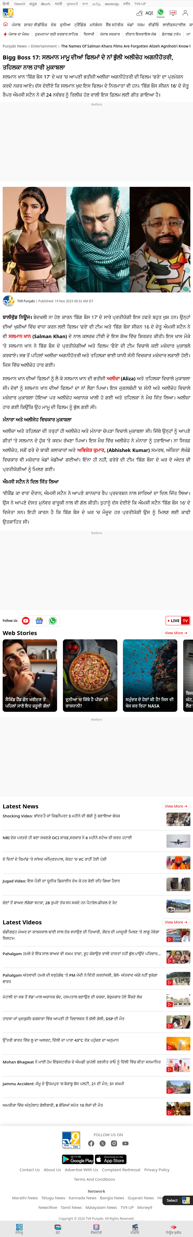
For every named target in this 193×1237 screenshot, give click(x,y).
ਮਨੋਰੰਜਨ (96, 24)
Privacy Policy (157, 1169)
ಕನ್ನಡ (33, 3)
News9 (19, 3)
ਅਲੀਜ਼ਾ (113, 378)
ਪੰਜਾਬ (16, 24)
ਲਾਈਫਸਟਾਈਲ (174, 24)
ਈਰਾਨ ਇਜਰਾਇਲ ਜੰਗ (141, 34)
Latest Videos (22, 922)
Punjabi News (15, 46)
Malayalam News (101, 1207)
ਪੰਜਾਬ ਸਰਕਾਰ (110, 34)
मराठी (58, 3)
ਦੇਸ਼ (53, 24)
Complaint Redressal (121, 1169)
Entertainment (44, 46)
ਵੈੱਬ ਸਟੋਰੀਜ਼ (114, 24)
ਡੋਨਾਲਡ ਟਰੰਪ (171, 34)
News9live (47, 1207)
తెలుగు (46, 3)
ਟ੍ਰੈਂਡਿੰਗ (80, 24)
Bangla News (112, 1197)
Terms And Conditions (94, 1179)
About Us (52, 1169)
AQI (149, 13)
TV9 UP (127, 1207)
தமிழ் (96, 3)
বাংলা (85, 3)
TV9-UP (140, 3)
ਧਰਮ (141, 24)
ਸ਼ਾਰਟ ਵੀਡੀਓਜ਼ (35, 24)
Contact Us (30, 1169)
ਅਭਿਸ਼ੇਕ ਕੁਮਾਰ (90, 450)
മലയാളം (112, 3)
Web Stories (20, 633)
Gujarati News (141, 1197)
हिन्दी (6, 3)
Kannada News (83, 1197)
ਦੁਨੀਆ (65, 24)
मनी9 (126, 3)
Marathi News (25, 1197)
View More (176, 632)
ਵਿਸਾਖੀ (89, 34)
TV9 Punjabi (26, 301)
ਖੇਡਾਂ (130, 24)
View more (176, 806)
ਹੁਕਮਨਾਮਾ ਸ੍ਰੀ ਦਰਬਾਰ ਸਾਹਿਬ (56, 34)
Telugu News (53, 1197)
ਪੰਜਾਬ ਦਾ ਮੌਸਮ (18, 34)
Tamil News (71, 1207)
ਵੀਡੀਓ (153, 24)
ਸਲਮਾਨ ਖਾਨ (19, 336)
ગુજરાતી (72, 3)
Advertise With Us (81, 1169)
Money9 (144, 1207)
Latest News (20, 806)
